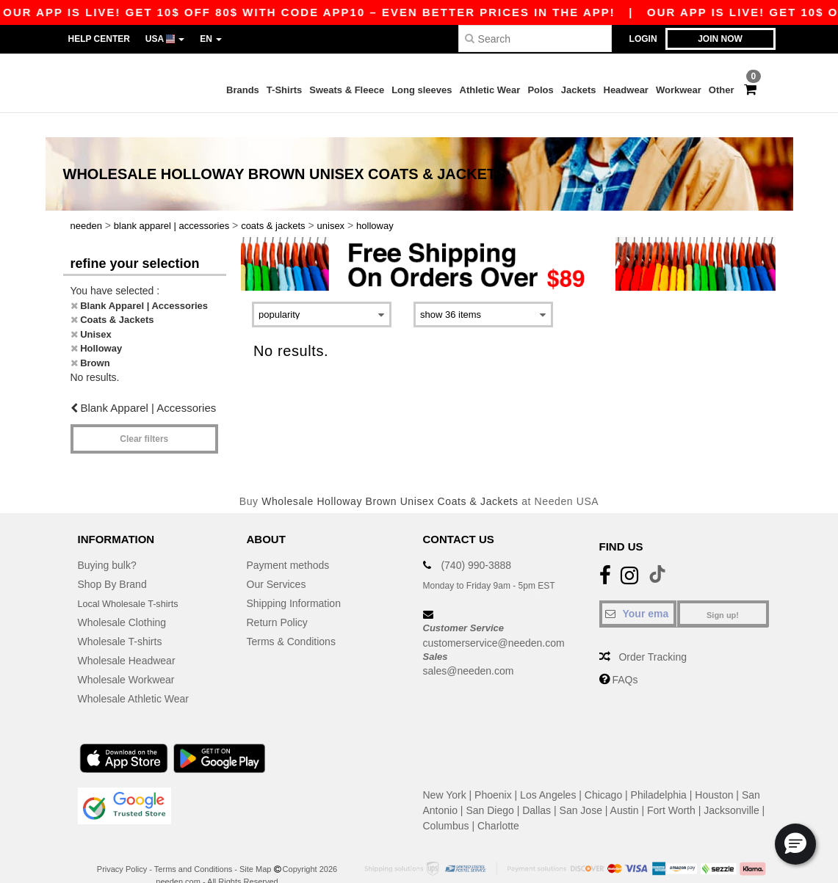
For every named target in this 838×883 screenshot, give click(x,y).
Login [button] (643, 39)
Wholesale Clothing (122, 599)
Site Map (255, 845)
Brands (242, 89)
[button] (795, 844)
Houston (714, 771)
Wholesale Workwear (126, 656)
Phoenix (493, 771)
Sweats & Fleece (346, 89)
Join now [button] (720, 39)
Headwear (626, 89)
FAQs (624, 656)
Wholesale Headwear (127, 637)
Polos (540, 89)
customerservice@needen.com (494, 619)
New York (444, 771)
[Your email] (637, 590)
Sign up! (723, 591)
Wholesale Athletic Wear (133, 675)
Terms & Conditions (291, 618)
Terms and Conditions (193, 845)
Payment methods (288, 542)
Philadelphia (659, 771)
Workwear (678, 89)
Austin (624, 787)
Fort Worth (671, 787)
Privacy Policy (122, 845)
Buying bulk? (107, 542)
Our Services (276, 561)
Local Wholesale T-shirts (133, 580)
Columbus (446, 802)
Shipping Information (294, 580)
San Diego (489, 787)
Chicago (603, 771)
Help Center (99, 39)
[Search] (535, 38)
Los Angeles (548, 771)
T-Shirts (284, 89)
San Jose (581, 787)
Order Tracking (652, 633)
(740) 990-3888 (476, 542)
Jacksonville (731, 787)
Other (721, 89)
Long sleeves (421, 89)
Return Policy (277, 599)
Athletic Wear (490, 89)
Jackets (578, 89)
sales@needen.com (468, 647)
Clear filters (144, 415)
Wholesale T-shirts (120, 618)
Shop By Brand (112, 561)
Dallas (536, 787)
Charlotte (498, 802)
